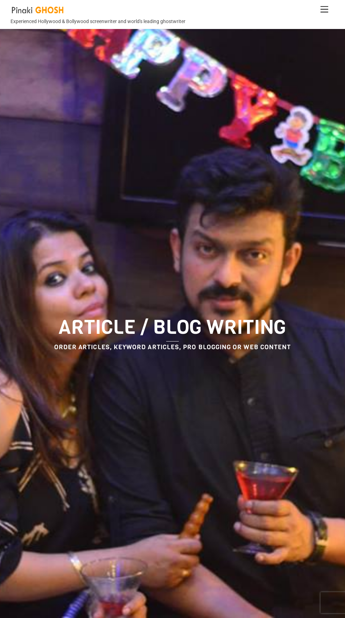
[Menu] (324, 9)
